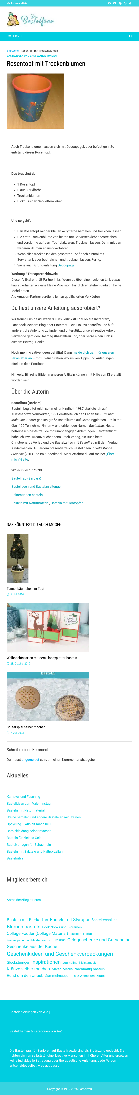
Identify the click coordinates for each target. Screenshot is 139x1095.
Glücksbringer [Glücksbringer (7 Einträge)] (18, 962)
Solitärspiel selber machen (26, 727)
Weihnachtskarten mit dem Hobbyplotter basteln (42, 658)
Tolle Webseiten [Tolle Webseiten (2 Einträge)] (83, 976)
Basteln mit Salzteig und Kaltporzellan (34, 851)
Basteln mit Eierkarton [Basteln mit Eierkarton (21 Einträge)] (27, 919)
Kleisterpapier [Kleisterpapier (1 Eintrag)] (88, 962)
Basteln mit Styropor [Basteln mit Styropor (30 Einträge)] (70, 919)
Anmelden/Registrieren (24, 900)
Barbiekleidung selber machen (29, 831)
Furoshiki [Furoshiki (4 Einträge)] (59, 940)
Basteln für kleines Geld (24, 838)
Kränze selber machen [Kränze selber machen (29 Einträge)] (28, 969)
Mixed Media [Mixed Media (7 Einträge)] (62, 969)
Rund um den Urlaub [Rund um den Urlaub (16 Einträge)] (25, 975)
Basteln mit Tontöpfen (67, 503)
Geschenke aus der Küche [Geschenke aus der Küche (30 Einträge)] (32, 946)
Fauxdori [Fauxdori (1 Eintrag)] (75, 934)
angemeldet (30, 760)
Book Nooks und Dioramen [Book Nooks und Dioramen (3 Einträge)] (62, 927)
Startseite (13, 50)
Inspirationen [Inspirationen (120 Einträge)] (46, 962)
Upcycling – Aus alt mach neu (28, 824)
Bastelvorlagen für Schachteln (29, 845)
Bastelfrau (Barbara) (26, 478)
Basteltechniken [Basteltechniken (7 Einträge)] (104, 920)
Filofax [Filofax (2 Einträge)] (88, 934)
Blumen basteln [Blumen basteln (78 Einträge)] (23, 926)
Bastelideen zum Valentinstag (28, 803)
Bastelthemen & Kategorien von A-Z (35, 1031)
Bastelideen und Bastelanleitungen (32, 55)
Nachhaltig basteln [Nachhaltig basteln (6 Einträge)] (89, 969)
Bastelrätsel (15, 858)
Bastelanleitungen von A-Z (28, 1012)
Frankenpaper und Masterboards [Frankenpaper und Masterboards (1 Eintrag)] (28, 940)
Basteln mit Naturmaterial (30, 503)
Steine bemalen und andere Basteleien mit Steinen (44, 817)
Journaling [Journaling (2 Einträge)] (69, 962)
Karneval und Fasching (23, 797)
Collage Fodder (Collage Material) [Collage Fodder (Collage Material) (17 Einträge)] (37, 933)
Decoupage (66, 265)
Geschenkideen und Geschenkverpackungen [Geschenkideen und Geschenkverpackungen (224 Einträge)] (60, 954)
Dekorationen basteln (27, 495)
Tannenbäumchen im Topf (25, 588)
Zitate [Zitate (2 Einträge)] (100, 976)
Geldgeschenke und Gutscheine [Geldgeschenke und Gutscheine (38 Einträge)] (98, 939)
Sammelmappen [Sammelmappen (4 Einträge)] (57, 976)
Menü (15, 36)
